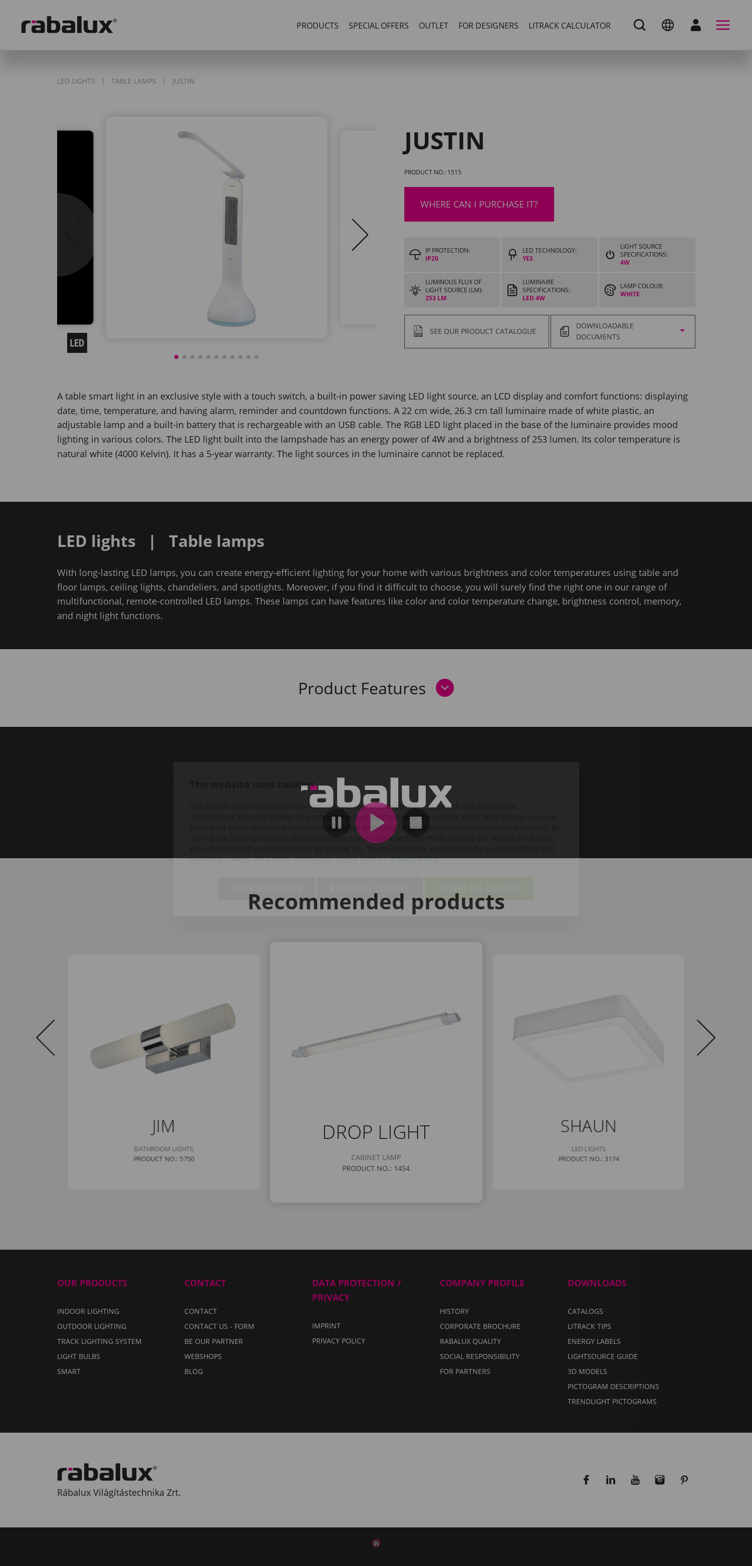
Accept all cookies (479, 832)
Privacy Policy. (415, 803)
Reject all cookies (370, 832)
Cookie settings (266, 832)
